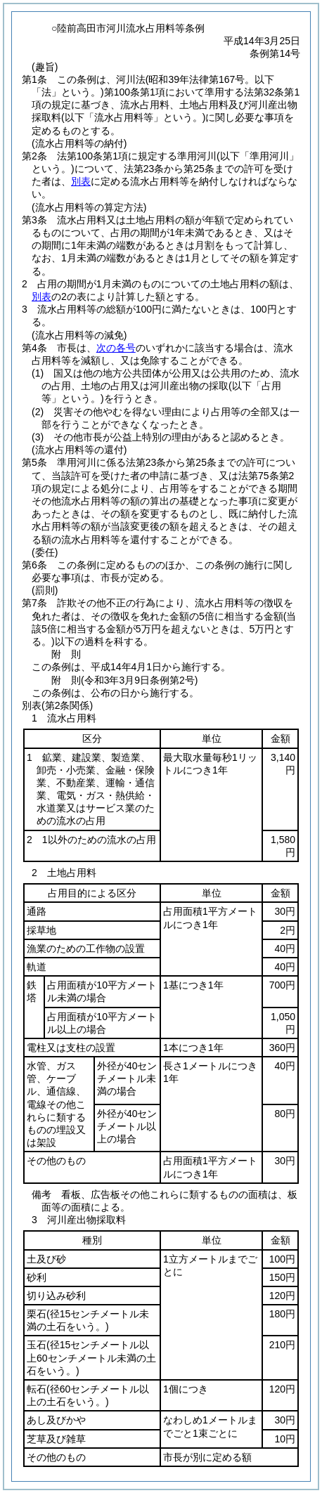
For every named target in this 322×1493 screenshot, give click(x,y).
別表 (81, 181)
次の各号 (116, 347)
